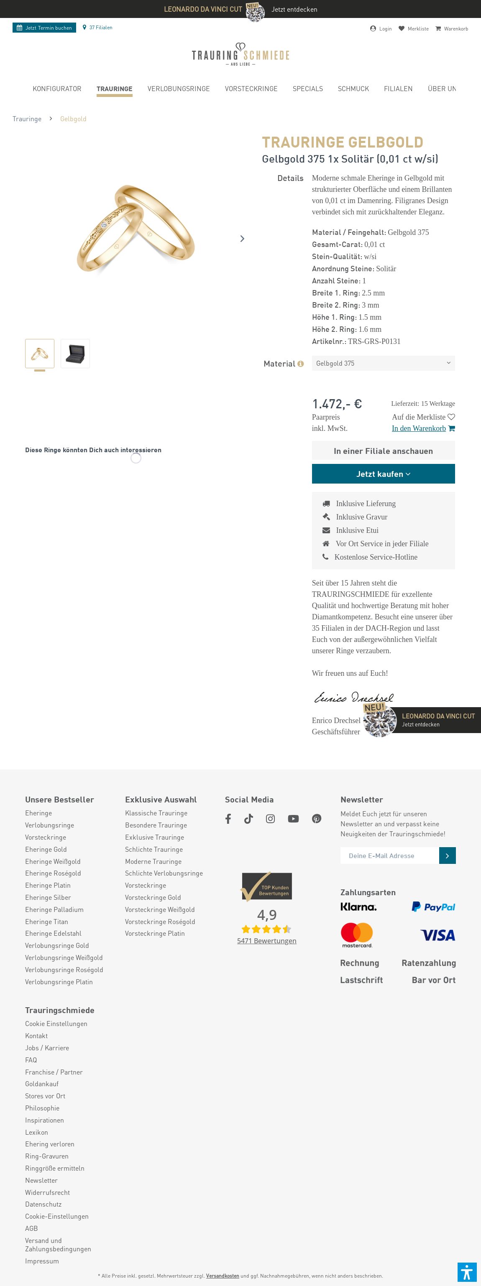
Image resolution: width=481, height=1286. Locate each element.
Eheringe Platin (48, 885)
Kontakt (36, 1035)
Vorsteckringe (45, 837)
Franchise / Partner (54, 1072)
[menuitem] (57, 89)
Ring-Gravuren (47, 1156)
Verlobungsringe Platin (59, 982)
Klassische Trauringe (156, 813)
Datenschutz (43, 1204)
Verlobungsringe (49, 825)
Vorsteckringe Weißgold (160, 909)
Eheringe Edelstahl (53, 933)
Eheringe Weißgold (53, 861)
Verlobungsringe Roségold (64, 969)
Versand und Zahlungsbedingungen (58, 1244)
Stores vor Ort (45, 1096)
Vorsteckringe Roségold (160, 921)
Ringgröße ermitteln (54, 1168)
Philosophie (42, 1108)
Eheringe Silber (48, 897)
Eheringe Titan (46, 921)
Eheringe (38, 813)
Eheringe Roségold (53, 873)
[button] (467, 1272)
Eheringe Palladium (54, 909)
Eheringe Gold (46, 849)
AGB (31, 1228)
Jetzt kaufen (379, 473)
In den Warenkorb (423, 428)
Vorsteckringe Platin (155, 933)
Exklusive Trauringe (154, 837)
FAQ (31, 1060)
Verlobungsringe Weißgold (64, 957)
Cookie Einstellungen (56, 1023)
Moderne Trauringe (153, 861)
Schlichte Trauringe (154, 849)
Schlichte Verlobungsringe (164, 873)
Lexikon (36, 1132)
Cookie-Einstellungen (57, 1216)
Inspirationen (44, 1120)
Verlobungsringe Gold (57, 945)
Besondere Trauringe (156, 825)
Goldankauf (42, 1084)
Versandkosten (222, 1276)
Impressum (42, 1261)
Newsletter (41, 1180)
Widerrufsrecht (47, 1192)
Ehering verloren (49, 1144)
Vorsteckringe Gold (153, 897)
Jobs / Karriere (47, 1048)
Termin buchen (44, 28)
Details (290, 177)
